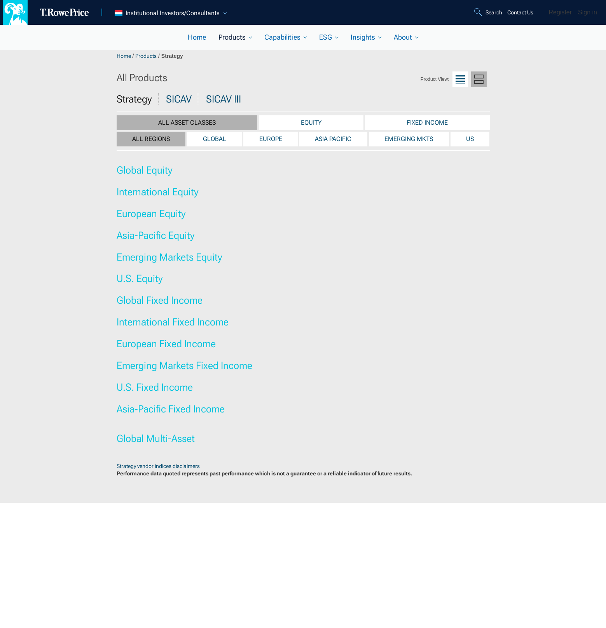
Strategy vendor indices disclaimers (158, 466)
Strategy (134, 99)
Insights (363, 37)
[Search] (489, 12)
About (403, 37)
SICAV (179, 99)
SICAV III (223, 99)
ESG (325, 37)
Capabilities (282, 37)
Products (146, 56)
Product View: (435, 79)
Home (197, 37)
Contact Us (520, 12)
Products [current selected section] (232, 37)
